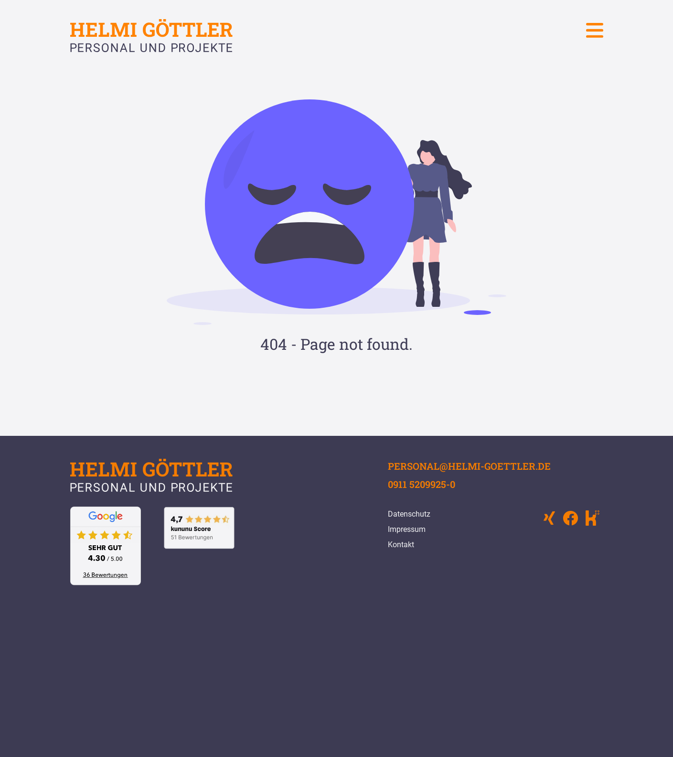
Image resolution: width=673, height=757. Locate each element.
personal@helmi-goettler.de (469, 466)
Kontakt (401, 544)
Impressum (407, 529)
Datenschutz (409, 514)
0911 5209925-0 (421, 484)
